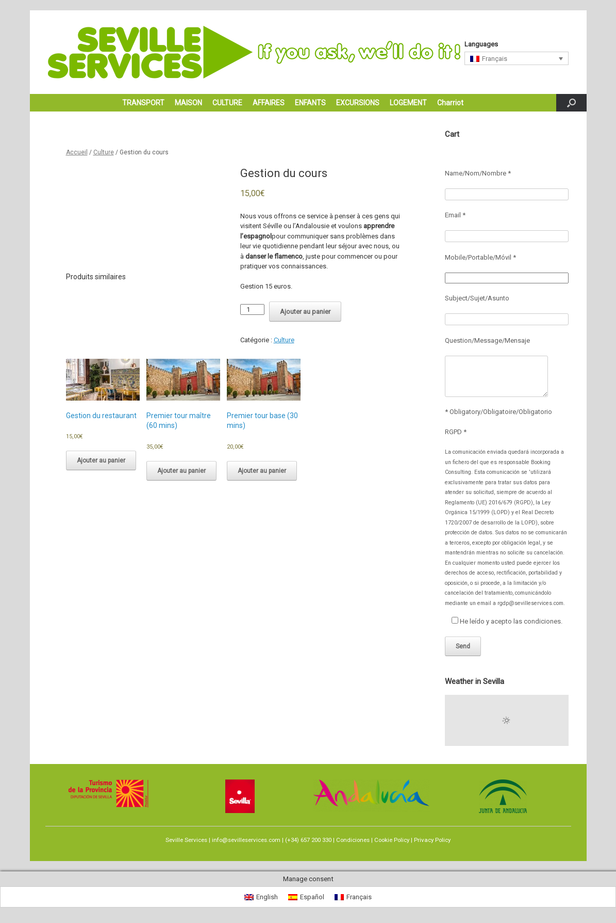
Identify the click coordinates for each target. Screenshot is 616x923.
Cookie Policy (391, 840)
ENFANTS (310, 103)
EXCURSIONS (357, 103)
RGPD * (456, 432)
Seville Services (186, 840)
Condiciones (353, 840)
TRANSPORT (143, 103)
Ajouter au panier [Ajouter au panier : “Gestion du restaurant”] (101, 460)
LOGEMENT (408, 103)
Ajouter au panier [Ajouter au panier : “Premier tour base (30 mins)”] (262, 470)
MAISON (188, 103)
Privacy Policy (432, 840)
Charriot (450, 103)
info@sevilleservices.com (246, 840)
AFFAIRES (269, 103)
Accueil (77, 152)
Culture (103, 152)
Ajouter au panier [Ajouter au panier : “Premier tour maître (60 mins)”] (181, 470)
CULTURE (227, 103)
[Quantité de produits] (252, 309)
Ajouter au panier (305, 311)
